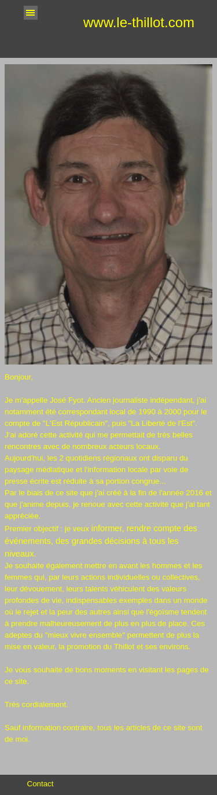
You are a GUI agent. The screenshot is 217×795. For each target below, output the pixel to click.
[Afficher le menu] (31, 13)
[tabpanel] (108, 569)
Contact (40, 783)
